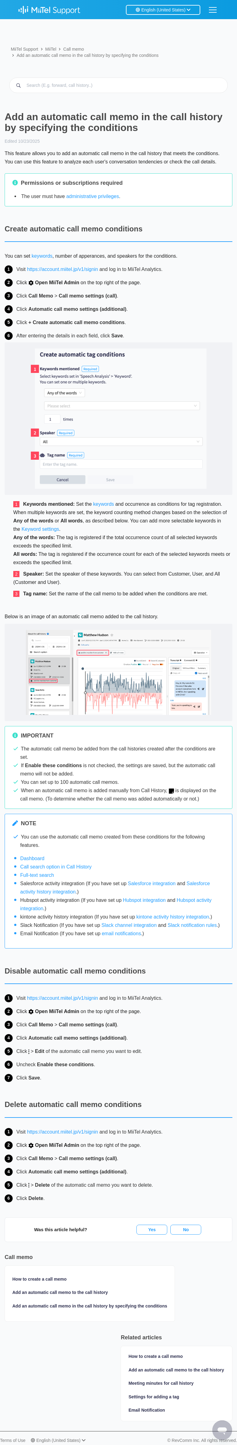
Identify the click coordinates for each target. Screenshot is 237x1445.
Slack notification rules (192, 925)
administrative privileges (92, 196)
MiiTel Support (24, 49)
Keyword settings (40, 529)
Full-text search (37, 875)
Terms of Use (12, 1440)
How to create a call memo (39, 1279)
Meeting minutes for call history (160, 1383)
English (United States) (163, 9)
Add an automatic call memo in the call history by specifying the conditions (88, 55)
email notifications (121, 933)
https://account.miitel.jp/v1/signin (62, 269)
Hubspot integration (144, 900)
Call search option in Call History (56, 866)
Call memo (73, 49)
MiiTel (50, 49)
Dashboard (32, 858)
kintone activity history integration (172, 916)
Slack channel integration (129, 925)
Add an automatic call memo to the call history (60, 1292)
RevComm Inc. (186, 1440)
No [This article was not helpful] (186, 1229)
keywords (41, 256)
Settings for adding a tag (153, 1396)
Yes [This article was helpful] (152, 1229)
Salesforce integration (152, 883)
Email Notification (146, 1410)
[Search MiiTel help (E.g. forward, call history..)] (118, 85)
